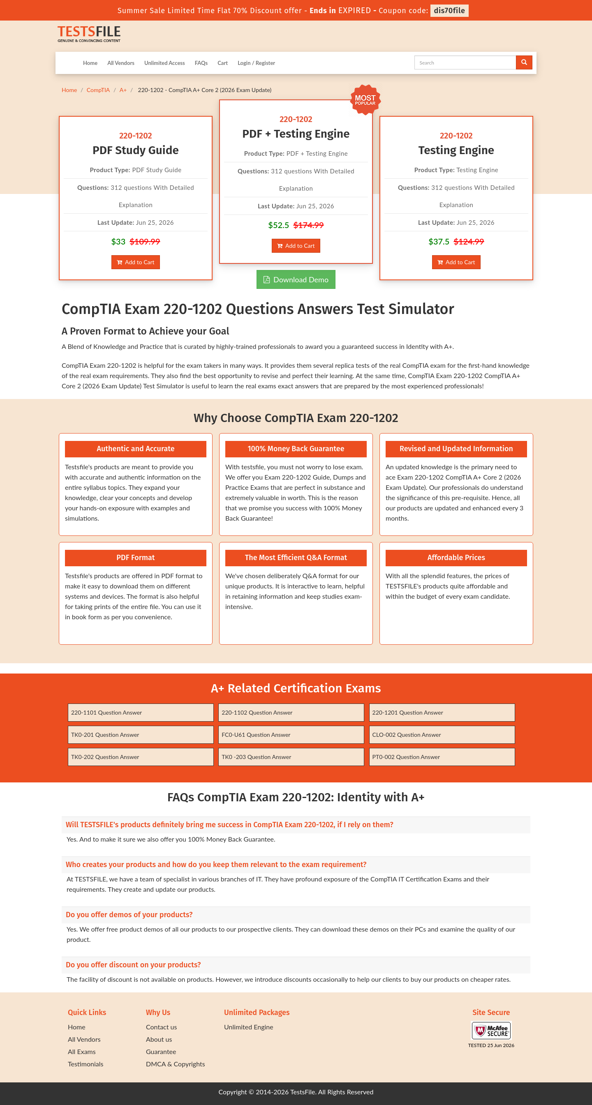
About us (159, 1039)
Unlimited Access (164, 63)
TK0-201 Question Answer (105, 734)
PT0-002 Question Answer (406, 756)
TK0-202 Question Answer (105, 756)
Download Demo (296, 279)
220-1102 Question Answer (257, 712)
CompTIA (98, 89)
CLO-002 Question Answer (406, 734)
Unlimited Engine (248, 1027)
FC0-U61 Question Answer (256, 734)
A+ (123, 89)
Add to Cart (135, 261)
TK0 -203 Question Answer (256, 756)
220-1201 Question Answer (407, 712)
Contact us (161, 1027)
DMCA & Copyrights (175, 1064)
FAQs (201, 63)
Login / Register (256, 63)
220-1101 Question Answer (106, 712)
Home (90, 63)
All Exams (82, 1051)
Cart (222, 63)
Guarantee (161, 1051)
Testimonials (85, 1064)
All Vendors (120, 63)
